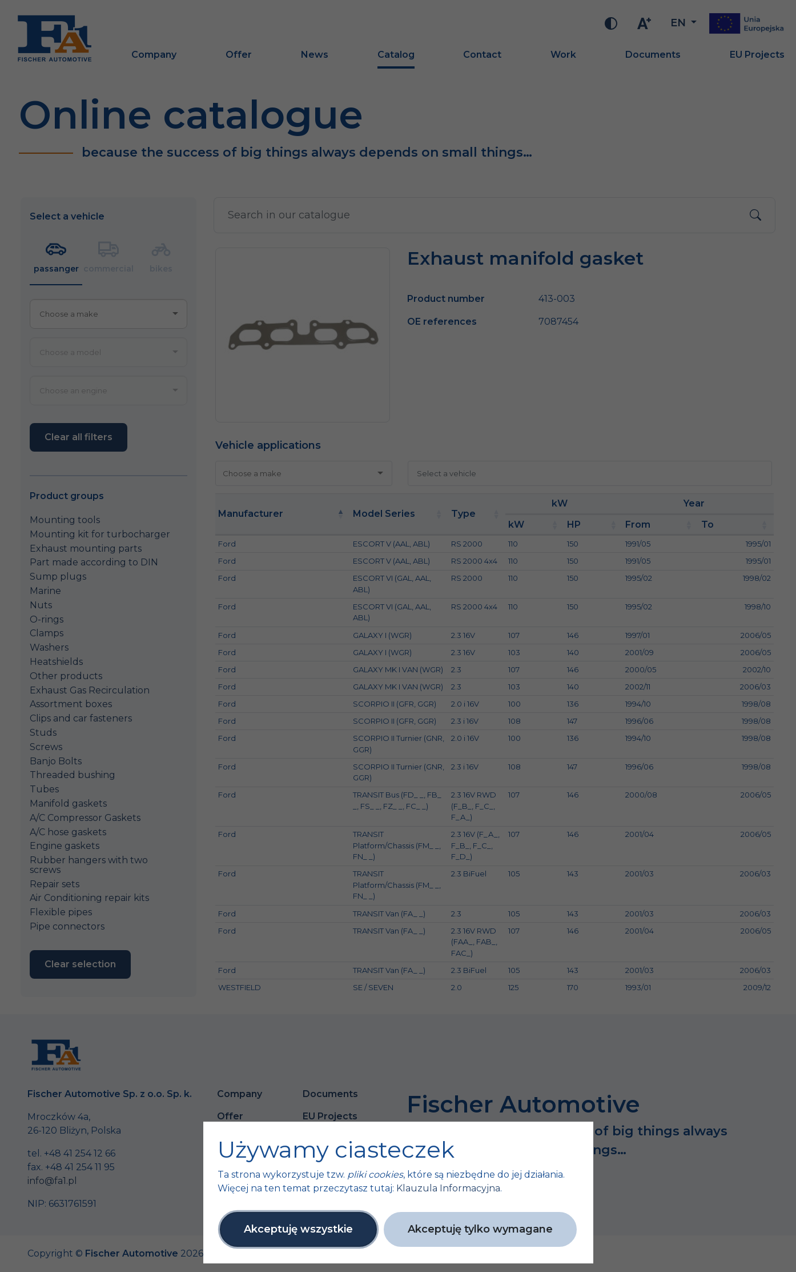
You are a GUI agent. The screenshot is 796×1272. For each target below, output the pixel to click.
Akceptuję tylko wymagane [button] (480, 1229)
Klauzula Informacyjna (448, 1188)
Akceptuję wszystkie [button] (298, 1229)
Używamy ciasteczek (336, 1149)
